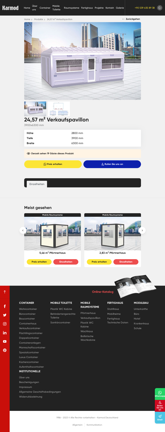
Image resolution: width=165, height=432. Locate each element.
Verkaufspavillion (90, 317)
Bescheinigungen (29, 382)
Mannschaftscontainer (32, 347)
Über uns (34, 8)
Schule (137, 328)
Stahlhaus (113, 309)
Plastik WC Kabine (61, 309)
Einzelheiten (65, 261)
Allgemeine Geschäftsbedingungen (40, 391)
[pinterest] (4, 350)
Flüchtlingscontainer (30, 333)
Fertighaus (87, 7)
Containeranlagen (30, 342)
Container (45, 7)
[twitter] (4, 315)
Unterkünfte (141, 309)
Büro (136, 313)
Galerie (120, 7)
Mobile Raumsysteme (52, 215)
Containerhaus (27, 323)
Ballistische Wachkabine (88, 338)
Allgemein (77, 425)
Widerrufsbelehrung (30, 396)
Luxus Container (28, 357)
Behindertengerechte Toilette (62, 315)
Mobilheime (114, 313)
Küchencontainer (29, 362)
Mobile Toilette (56, 8)
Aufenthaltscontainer (31, 366)
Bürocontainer (27, 313)
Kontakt (110, 7)
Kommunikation (94, 425)
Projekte (99, 7)
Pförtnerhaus (88, 313)
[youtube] (4, 341)
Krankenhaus (141, 323)
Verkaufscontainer (29, 328)
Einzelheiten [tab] (36, 184)
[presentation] (23, 230)
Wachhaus (87, 331)
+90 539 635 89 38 (145, 7)
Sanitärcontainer (60, 322)
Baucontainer (27, 318)
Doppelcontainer (29, 337)
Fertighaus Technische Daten (117, 320)
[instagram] (4, 323)
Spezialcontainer (29, 352)
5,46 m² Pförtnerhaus (52, 252)
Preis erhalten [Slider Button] (39, 261)
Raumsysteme (71, 7)
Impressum (25, 387)
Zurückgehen (131, 19)
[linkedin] (4, 332)
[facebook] (4, 306)
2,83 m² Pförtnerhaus (113, 252)
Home (27, 7)
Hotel (137, 318)
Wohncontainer (28, 309)
